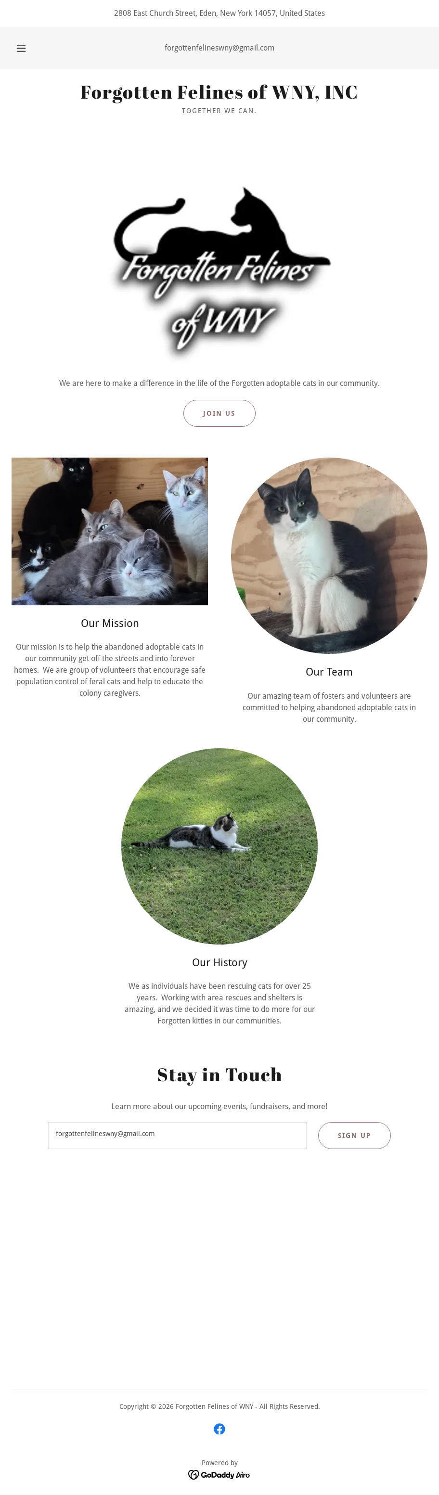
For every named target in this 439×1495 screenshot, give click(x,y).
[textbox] (177, 1135)
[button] (30, 48)
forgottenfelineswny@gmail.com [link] (219, 47)
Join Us (219, 413)
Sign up (354, 1135)
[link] (219, 96)
